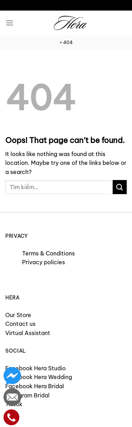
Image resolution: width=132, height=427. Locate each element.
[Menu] (9, 22)
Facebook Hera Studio (35, 368)
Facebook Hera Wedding (38, 376)
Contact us (20, 323)
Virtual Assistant (27, 332)
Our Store (18, 314)
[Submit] (120, 187)
